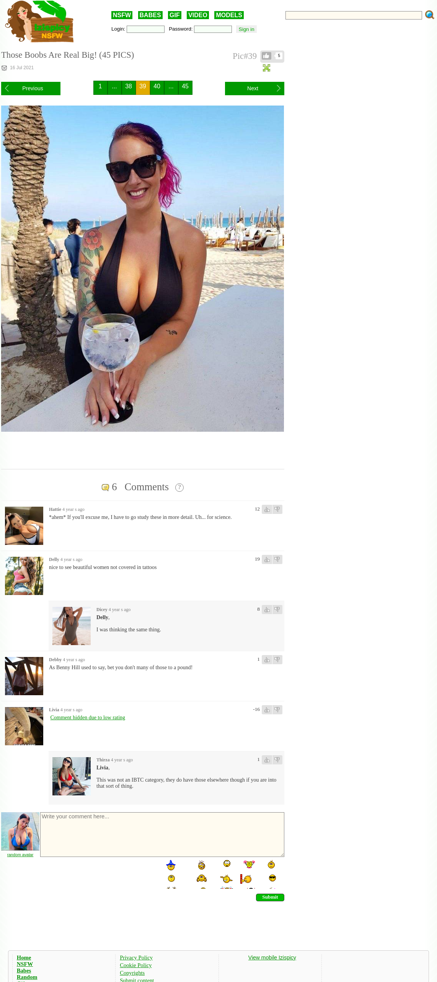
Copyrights (132, 973)
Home (24, 957)
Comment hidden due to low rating (88, 717)
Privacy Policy (136, 957)
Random (27, 977)
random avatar (20, 854)
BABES (150, 15)
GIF (175, 15)
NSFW (122, 15)
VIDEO (197, 15)
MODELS (229, 15)
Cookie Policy (136, 965)
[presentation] (97, 874)
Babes (24, 970)
